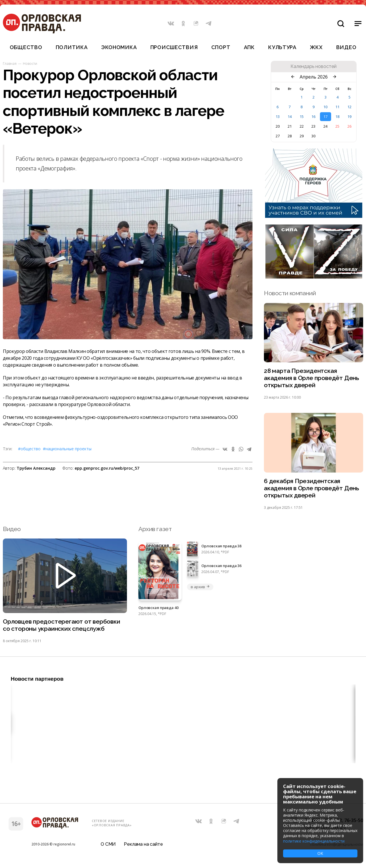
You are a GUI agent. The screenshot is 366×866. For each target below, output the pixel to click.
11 (337, 106)
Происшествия (174, 47)
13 (278, 116)
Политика (72, 47)
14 (290, 116)
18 (337, 116)
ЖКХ (316, 47)
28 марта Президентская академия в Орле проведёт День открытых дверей (311, 378)
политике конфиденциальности (314, 841)
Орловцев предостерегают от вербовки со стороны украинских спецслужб (61, 625)
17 (325, 116)
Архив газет (155, 529)
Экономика (119, 47)
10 (325, 106)
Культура (282, 47)
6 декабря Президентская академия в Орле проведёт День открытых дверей (311, 488)
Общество (26, 47)
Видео (346, 47)
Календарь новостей (314, 66)
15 (302, 116)
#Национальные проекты (67, 448)
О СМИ (108, 844)
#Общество (29, 448)
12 (349, 106)
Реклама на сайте (143, 844)
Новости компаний (290, 293)
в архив (200, 586)
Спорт (220, 47)
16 (313, 116)
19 (349, 116)
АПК (249, 47)
